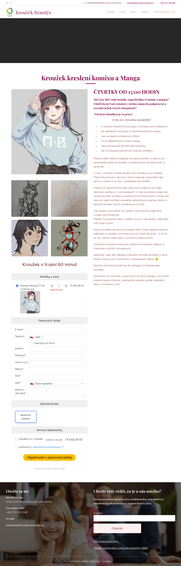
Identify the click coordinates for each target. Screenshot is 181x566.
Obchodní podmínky (106, 541)
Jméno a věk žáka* (20, 391)
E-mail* (19, 329)
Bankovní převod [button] (25, 416)
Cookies (107, 561)
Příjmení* (20, 355)
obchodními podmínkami (47, 447)
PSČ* (18, 375)
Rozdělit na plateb (31, 438)
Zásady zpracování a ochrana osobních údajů (121, 548)
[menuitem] (156, 12)
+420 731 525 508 (167, 2)
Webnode (95, 561)
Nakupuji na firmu (44, 343)
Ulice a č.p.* (21, 362)
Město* (19, 369)
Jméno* (19, 348)
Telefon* (20, 336)
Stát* (18, 382)
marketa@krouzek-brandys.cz (140, 2)
